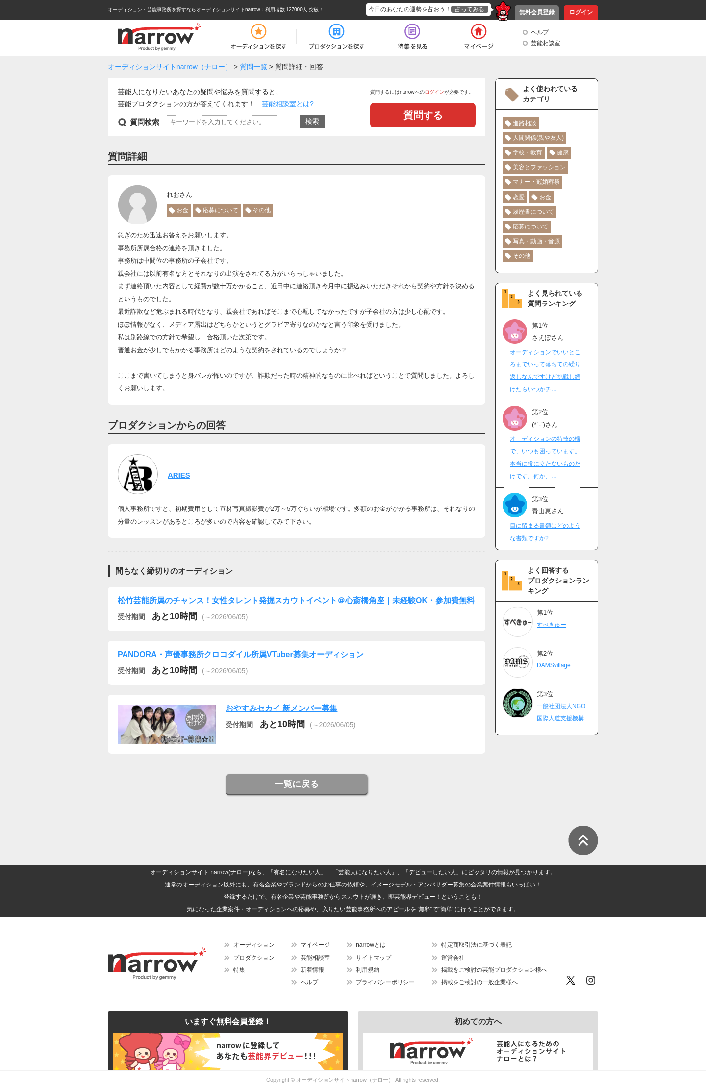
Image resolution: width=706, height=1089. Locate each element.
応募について (220, 210)
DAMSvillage (554, 665)
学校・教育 (527, 152)
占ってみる (469, 9)
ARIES (179, 475)
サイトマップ (373, 957)
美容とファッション (539, 167)
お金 (182, 210)
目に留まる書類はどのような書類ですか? (545, 531)
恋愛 (519, 197)
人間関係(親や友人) (538, 137)
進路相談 (524, 123)
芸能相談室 (545, 43)
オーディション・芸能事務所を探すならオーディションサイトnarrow (184, 9)
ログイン (581, 12)
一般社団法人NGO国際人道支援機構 (561, 712)
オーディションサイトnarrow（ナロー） (345, 1080)
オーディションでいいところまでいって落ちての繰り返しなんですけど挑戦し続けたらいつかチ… (545, 371)
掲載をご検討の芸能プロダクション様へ (494, 969)
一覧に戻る (297, 784)
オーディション (254, 944)
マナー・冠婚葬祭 (536, 181)
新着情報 (312, 969)
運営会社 (453, 957)
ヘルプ (540, 32)
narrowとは (371, 944)
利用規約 (367, 969)
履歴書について (533, 211)
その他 (262, 210)
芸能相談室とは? (288, 104)
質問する (423, 115)
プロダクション (254, 957)
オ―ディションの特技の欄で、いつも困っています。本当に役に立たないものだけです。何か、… (545, 457)
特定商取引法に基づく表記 (476, 944)
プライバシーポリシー (385, 982)
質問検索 (144, 122)
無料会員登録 (537, 12)
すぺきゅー (551, 624)
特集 (239, 969)
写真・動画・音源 (536, 241)
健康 (563, 152)
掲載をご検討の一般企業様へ (479, 982)
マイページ (315, 944)
